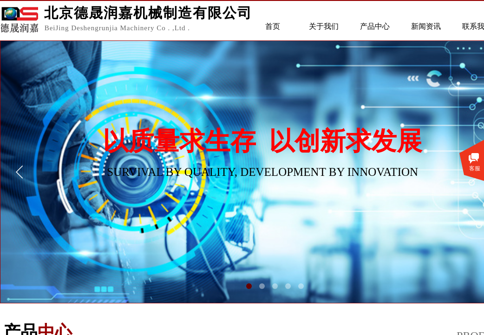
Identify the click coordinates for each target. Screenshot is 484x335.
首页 (272, 26)
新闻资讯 (426, 26)
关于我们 (324, 26)
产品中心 (375, 26)
